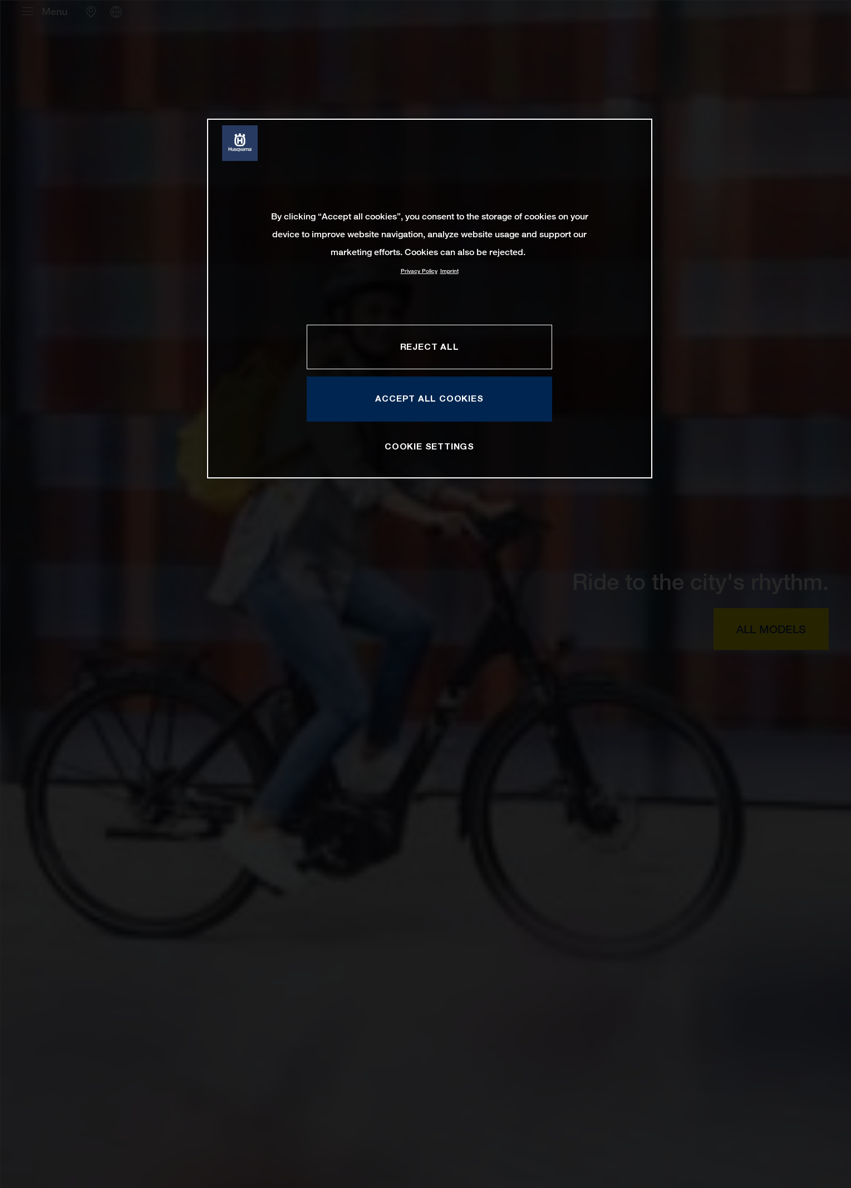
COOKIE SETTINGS (429, 446)
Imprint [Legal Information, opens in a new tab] (449, 271)
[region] (429, 298)
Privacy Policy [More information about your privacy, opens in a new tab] (419, 271)
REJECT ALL (429, 346)
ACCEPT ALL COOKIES (429, 398)
